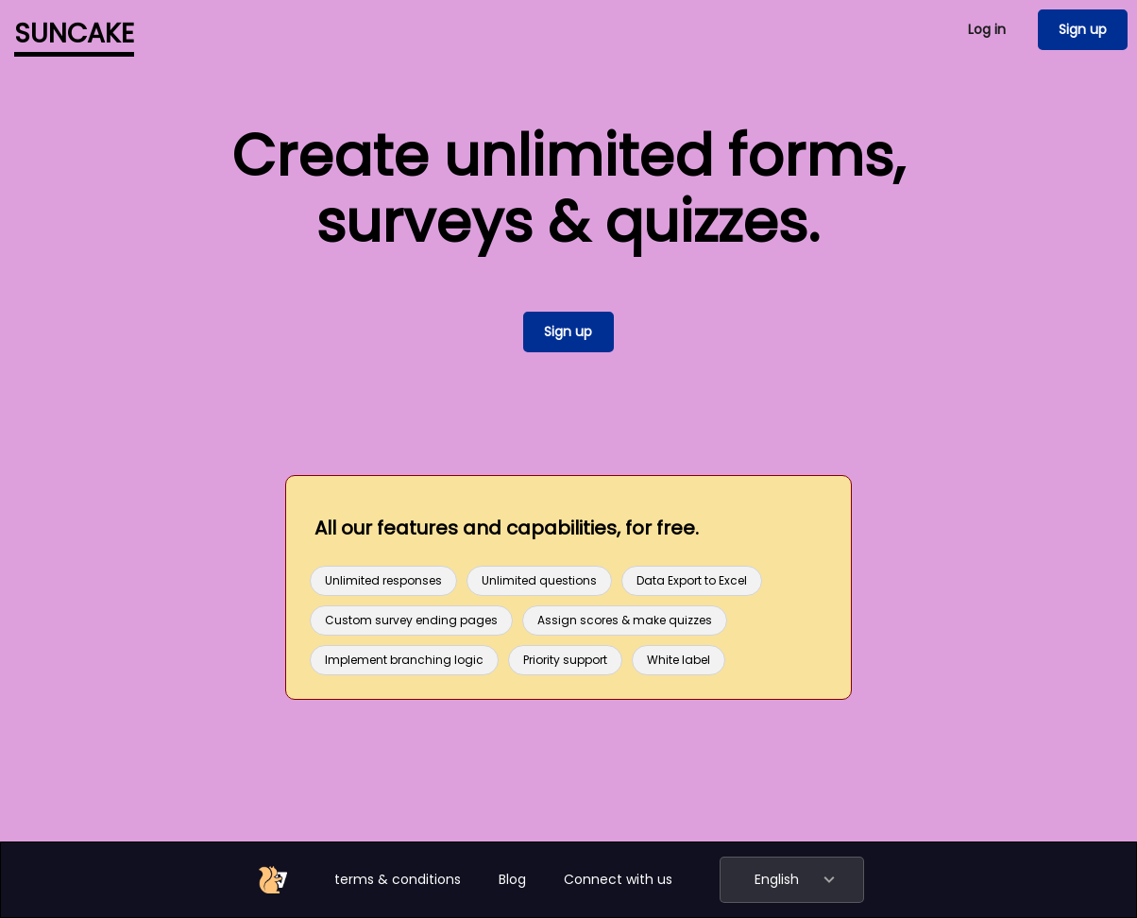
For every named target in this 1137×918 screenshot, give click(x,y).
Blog (512, 879)
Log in (987, 29)
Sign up (1083, 29)
